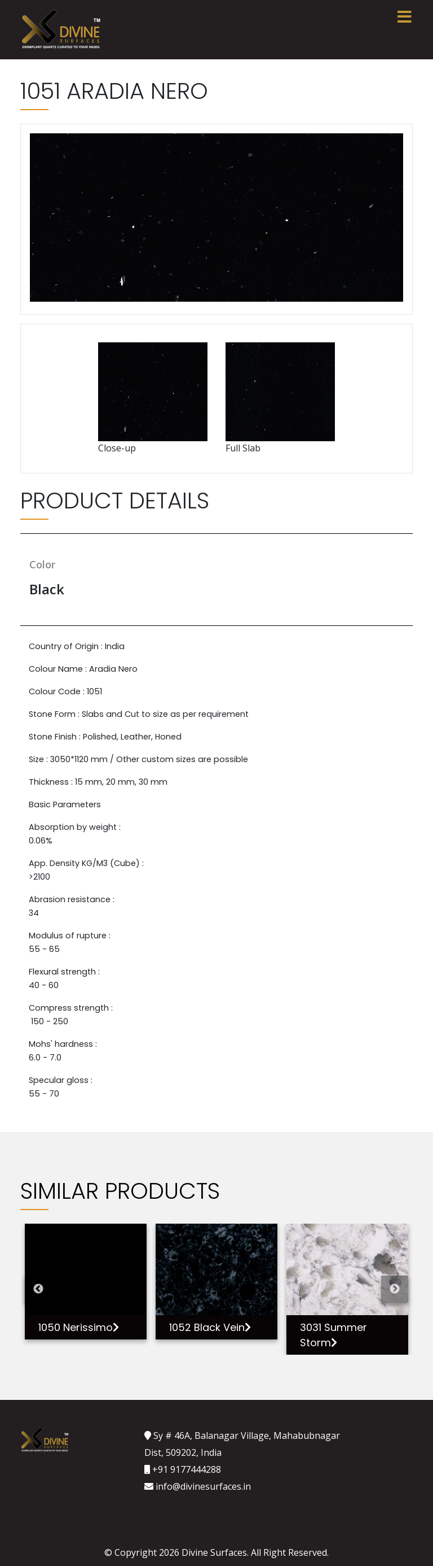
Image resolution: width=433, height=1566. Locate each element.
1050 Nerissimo (78, 1327)
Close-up (152, 398)
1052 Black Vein (210, 1327)
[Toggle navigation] (404, 16)
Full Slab (280, 398)
